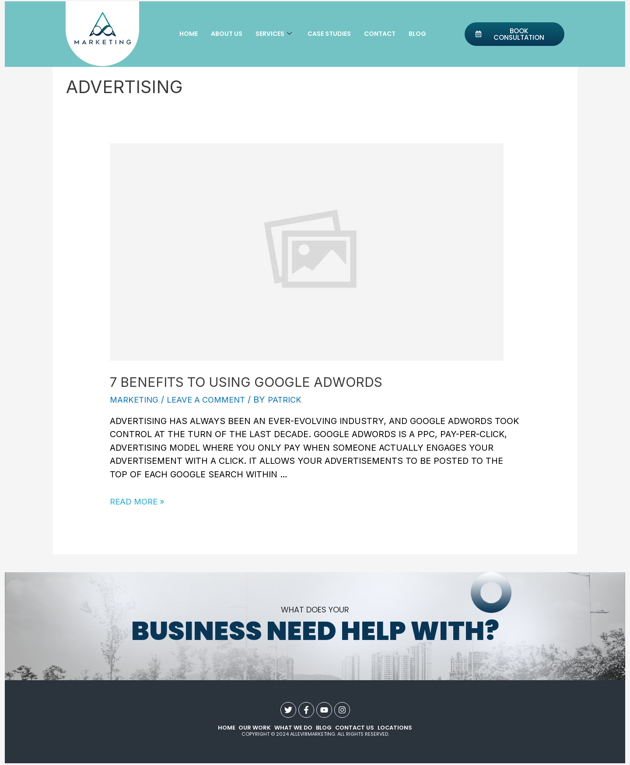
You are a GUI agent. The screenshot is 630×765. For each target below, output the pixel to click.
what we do (292, 728)
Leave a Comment (210, 399)
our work (253, 728)
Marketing (135, 399)
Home (188, 34)
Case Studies (329, 34)
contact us (354, 728)
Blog (417, 34)
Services (274, 34)
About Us (226, 34)
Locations (395, 728)
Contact (380, 34)
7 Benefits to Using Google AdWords (246, 382)
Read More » (139, 501)
